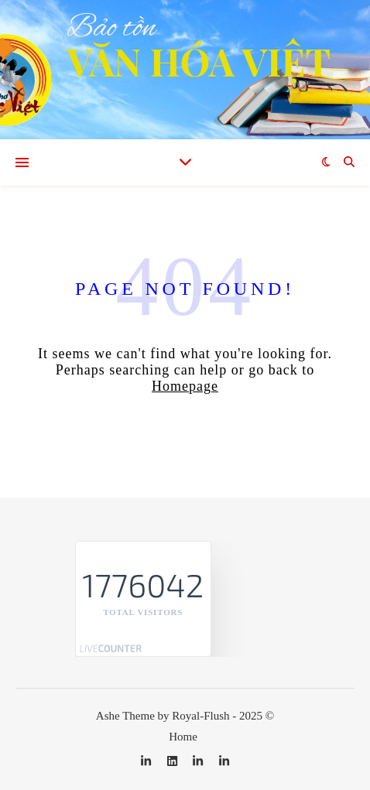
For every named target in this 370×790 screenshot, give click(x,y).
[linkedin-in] (147, 761)
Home (183, 736)
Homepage (185, 386)
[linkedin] (173, 761)
